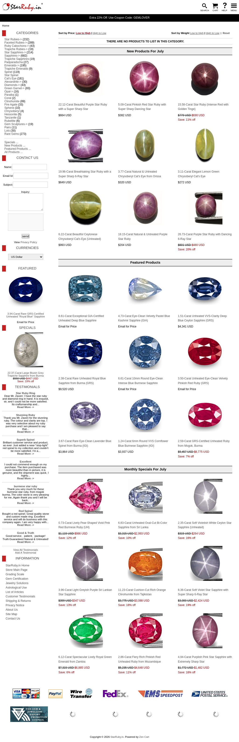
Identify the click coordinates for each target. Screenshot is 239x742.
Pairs (7, 127)
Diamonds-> (12, 85)
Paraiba (9, 94)
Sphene (9, 107)
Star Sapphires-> (15, 52)
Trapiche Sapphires (16, 59)
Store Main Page (17, 570)
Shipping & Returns (18, 600)
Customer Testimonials (20, 596)
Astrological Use (16, 587)
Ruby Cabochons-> (16, 46)
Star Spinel (11, 75)
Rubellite (9, 121)
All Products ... (13, 152)
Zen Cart (144, 736)
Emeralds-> (11, 65)
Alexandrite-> (12, 81)
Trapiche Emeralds (16, 68)
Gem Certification (17, 578)
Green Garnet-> (14, 88)
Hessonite (10, 114)
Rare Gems (11, 134)
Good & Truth (25, 532)
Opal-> (8, 91)
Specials (27, 328)
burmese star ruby (25, 486)
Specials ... (11, 142)
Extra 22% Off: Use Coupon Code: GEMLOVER (119, 17)
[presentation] (25, 222)
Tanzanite (10, 117)
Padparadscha (13, 62)
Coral (7, 98)
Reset (226, 33)
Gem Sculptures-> (15, 124)
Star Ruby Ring (25, 393)
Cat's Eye (10, 78)
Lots (7, 130)
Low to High (83, 33)
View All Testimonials (25, 549)
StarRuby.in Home (17, 565)
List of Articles (15, 592)
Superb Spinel (26, 439)
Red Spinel (25, 511)
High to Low (99, 33)
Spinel (8, 72)
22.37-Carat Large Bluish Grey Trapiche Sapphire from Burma (25, 354)
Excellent (26, 461)
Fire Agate (10, 104)
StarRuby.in (116, 736)
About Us (12, 609)
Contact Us (27, 158)
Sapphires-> (12, 55)
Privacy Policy (29, 242)
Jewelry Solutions (17, 583)
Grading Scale (15, 574)
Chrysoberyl (12, 111)
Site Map (11, 614)
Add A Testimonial (25, 552)
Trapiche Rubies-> (16, 49)
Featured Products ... (17, 148)
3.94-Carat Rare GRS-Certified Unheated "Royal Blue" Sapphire (25, 295)
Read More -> (25, 407)
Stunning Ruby (25, 415)
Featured (27, 268)
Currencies (27, 248)
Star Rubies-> (13, 39)
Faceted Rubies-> (15, 42)
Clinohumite (11, 101)
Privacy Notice (15, 605)
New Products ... (14, 145)
